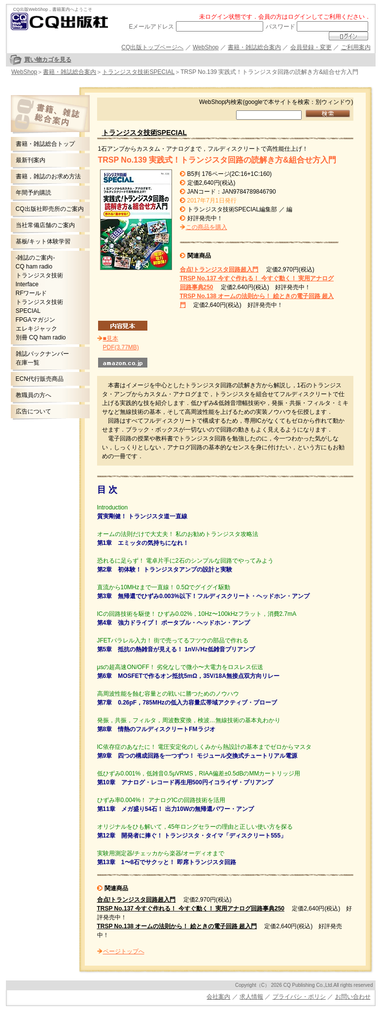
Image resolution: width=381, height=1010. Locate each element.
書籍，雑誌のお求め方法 (48, 176)
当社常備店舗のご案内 (45, 225)
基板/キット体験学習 (43, 241)
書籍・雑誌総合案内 (254, 47)
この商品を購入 (206, 227)
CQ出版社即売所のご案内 (50, 208)
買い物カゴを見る (47, 59)
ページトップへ (123, 951)
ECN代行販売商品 (40, 378)
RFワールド (31, 293)
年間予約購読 (33, 192)
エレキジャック (36, 328)
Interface (27, 284)
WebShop (205, 47)
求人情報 (251, 996)
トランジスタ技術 (39, 275)
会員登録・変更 (311, 47)
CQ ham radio (34, 266)
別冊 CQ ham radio (41, 337)
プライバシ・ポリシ (299, 996)
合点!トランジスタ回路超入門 (219, 269)
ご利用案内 (356, 47)
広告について (33, 411)
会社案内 (218, 996)
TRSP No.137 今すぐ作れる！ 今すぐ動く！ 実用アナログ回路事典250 (191, 908)
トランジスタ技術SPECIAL (138, 71)
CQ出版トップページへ (152, 47)
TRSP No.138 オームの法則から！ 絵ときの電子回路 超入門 (177, 926)
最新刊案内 (30, 160)
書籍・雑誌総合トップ (45, 143)
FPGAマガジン (36, 319)
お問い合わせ (353, 996)
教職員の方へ (33, 395)
